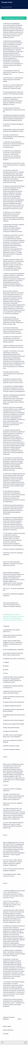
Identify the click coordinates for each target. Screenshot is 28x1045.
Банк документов (6, 7)
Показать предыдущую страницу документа (14, 18)
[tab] (2, 1042)
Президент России (6, 2)
